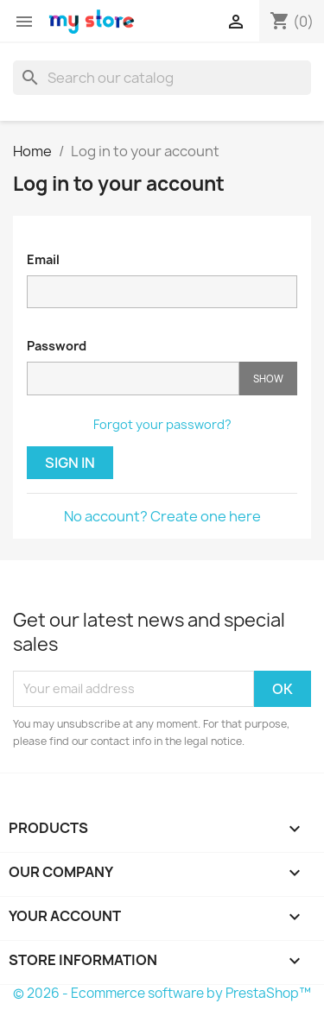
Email (43, 259)
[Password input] (133, 378)
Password (56, 346)
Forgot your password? (162, 424)
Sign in (70, 462)
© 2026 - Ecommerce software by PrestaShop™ (162, 993)
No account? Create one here (162, 516)
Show (268, 378)
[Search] (162, 77)
